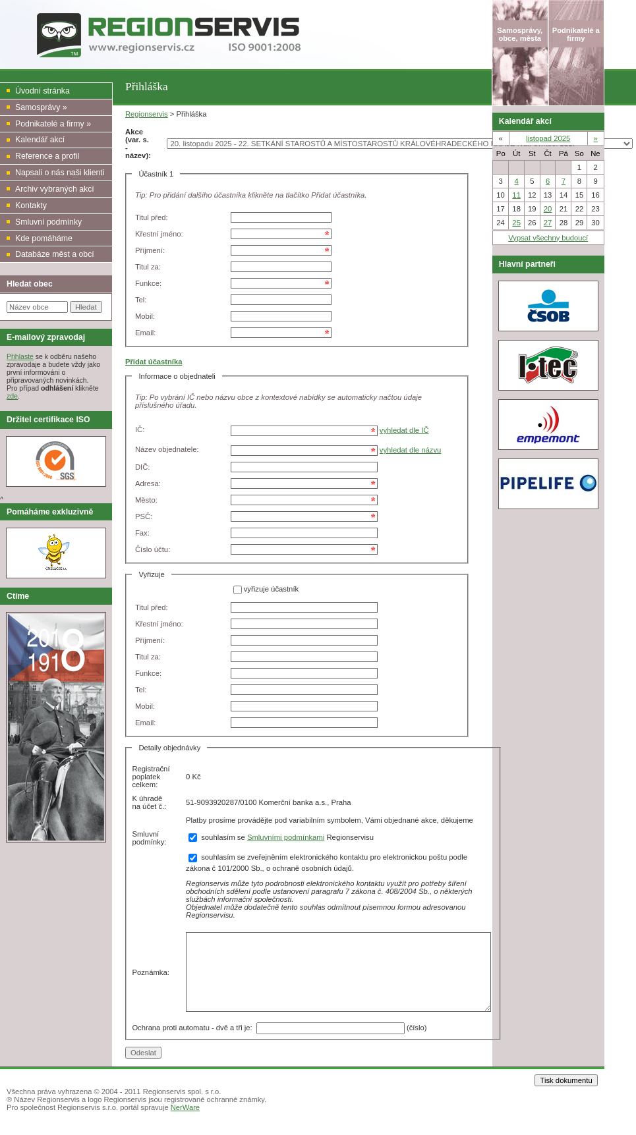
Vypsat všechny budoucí (548, 238)
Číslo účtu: (152, 549)
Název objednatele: (167, 449)
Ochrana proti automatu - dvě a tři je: (194, 1027)
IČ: (139, 429)
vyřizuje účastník (271, 590)
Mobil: (145, 316)
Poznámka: (150, 972)
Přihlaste (20, 356)
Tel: (141, 300)
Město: (146, 500)
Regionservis (146, 114)
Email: (145, 333)
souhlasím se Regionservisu (281, 837)
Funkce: (148, 283)
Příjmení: (150, 250)
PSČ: (143, 516)
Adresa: (148, 483)
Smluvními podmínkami (285, 837)
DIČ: (142, 467)
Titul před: (151, 217)
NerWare (185, 1107)
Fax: (142, 533)
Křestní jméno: (159, 234)
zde (12, 396)
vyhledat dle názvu (411, 450)
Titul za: (148, 267)
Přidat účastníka (153, 362)
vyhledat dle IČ (404, 430)
